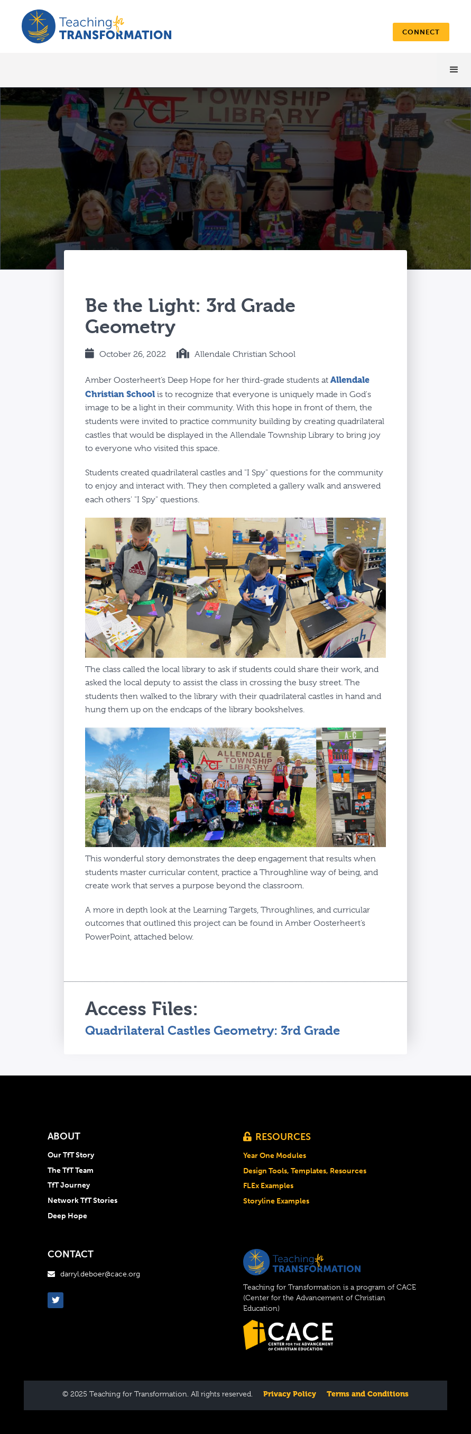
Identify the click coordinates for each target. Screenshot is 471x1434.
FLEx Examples (268, 1186)
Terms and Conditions (368, 1394)
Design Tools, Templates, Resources (304, 1171)
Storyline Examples (276, 1201)
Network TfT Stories (82, 1201)
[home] (96, 26)
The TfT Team (71, 1170)
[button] (454, 70)
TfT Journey (69, 1185)
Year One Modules (274, 1156)
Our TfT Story (71, 1155)
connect (421, 32)
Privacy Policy (289, 1394)
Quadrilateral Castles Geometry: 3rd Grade (212, 1030)
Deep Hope (67, 1216)
